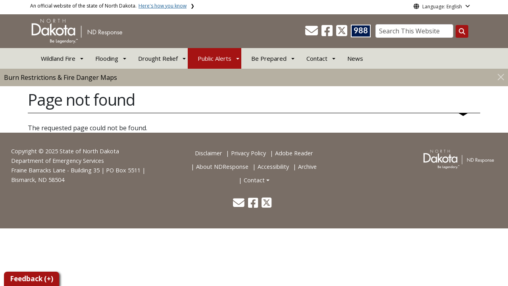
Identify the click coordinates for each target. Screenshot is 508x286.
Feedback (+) (31, 278)
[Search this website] (462, 31)
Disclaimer (208, 153)
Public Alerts (214, 58)
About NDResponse (222, 166)
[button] (312, 33)
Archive (307, 166)
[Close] (501, 77)
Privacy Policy (248, 153)
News (355, 58)
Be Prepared (269, 58)
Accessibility (273, 166)
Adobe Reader (294, 153)
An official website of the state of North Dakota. (108, 5)
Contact (254, 180)
